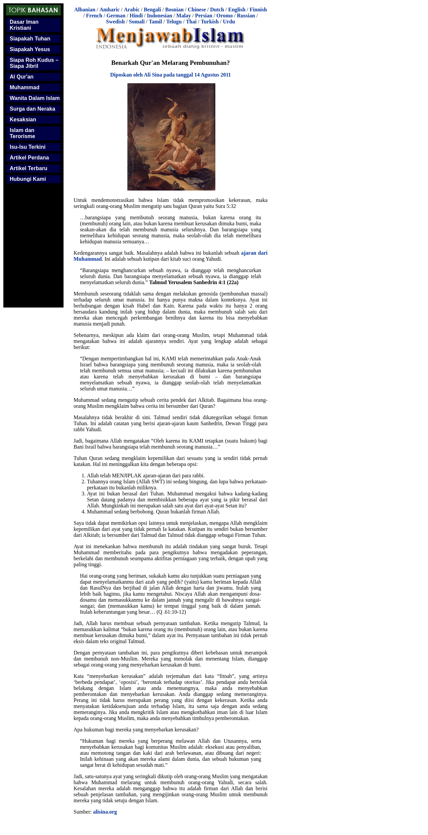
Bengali (152, 9)
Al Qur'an (21, 77)
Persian (203, 15)
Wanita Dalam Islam (35, 98)
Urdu (229, 21)
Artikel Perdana (29, 157)
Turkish (210, 21)
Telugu (174, 21)
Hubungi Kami (28, 179)
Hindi (136, 15)
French (94, 15)
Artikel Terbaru (28, 168)
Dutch (217, 9)
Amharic (109, 9)
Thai (191, 21)
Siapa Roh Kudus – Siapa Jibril (34, 63)
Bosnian (174, 9)
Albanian (84, 9)
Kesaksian (23, 119)
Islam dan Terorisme (22, 133)
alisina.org (105, 812)
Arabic (131, 9)
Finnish (258, 9)
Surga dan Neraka (32, 109)
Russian (246, 15)
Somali (136, 21)
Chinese (197, 9)
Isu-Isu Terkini (27, 147)
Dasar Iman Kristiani (24, 25)
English (236, 9)
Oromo (224, 15)
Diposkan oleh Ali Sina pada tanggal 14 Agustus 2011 (170, 75)
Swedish (115, 21)
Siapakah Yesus (30, 49)
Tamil (155, 21)
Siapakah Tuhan (30, 38)
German (115, 15)
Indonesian (159, 15)
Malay (183, 15)
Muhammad (24, 87)
